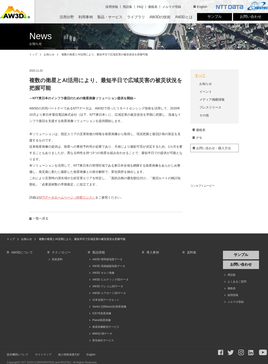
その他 (204, 115)
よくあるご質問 (236, 281)
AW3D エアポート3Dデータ (109, 293)
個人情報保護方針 (69, 354)
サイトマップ (43, 354)
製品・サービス (110, 17)
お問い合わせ (250, 16)
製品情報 (98, 252)
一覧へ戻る (40, 218)
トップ (33, 54)
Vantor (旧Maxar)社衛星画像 (109, 306)
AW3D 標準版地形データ (107, 259)
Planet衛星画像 (101, 320)
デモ (199, 138)
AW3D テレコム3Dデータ (107, 286)
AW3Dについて (22, 252)
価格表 (152, 7)
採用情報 (111, 7)
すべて (200, 75)
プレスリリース (210, 107)
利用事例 (85, 17)
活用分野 (66, 17)
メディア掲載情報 (212, 99)
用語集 (127, 7)
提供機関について (17, 354)
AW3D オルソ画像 (103, 272)
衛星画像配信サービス (105, 327)
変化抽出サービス (103, 340)
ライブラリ (136, 17)
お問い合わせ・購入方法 (213, 148)
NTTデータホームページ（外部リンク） (67, 197)
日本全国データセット (105, 299)
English (202, 7)
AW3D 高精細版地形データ (108, 266)
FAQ (140, 7)
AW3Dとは (184, 17)
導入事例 (152, 252)
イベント (205, 91)
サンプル (214, 16)
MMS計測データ (102, 333)
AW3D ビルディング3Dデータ (110, 279)
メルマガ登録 (171, 7)
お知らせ (49, 54)
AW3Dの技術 (160, 17)
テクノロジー (61, 252)
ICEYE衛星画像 (101, 313)
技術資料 (57, 259)
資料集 (191, 252)
